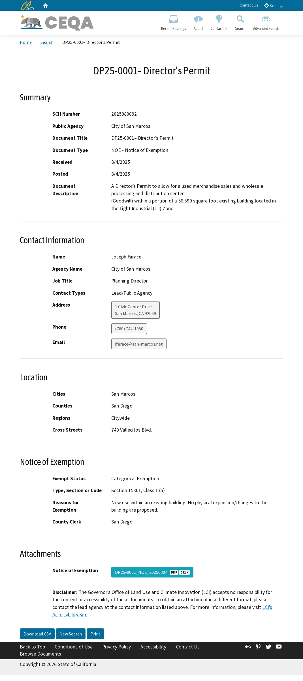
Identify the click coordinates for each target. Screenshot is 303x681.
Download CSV (37, 634)
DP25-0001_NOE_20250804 (152, 572)
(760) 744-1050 (129, 328)
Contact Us (249, 5)
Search (240, 21)
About (198, 21)
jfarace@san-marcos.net (139, 344)
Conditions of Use (74, 647)
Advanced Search (266, 21)
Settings (273, 5)
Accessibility (153, 647)
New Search (70, 634)
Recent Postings (173, 21)
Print (95, 634)
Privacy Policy (116, 647)
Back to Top (32, 647)
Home (26, 42)
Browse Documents (40, 654)
